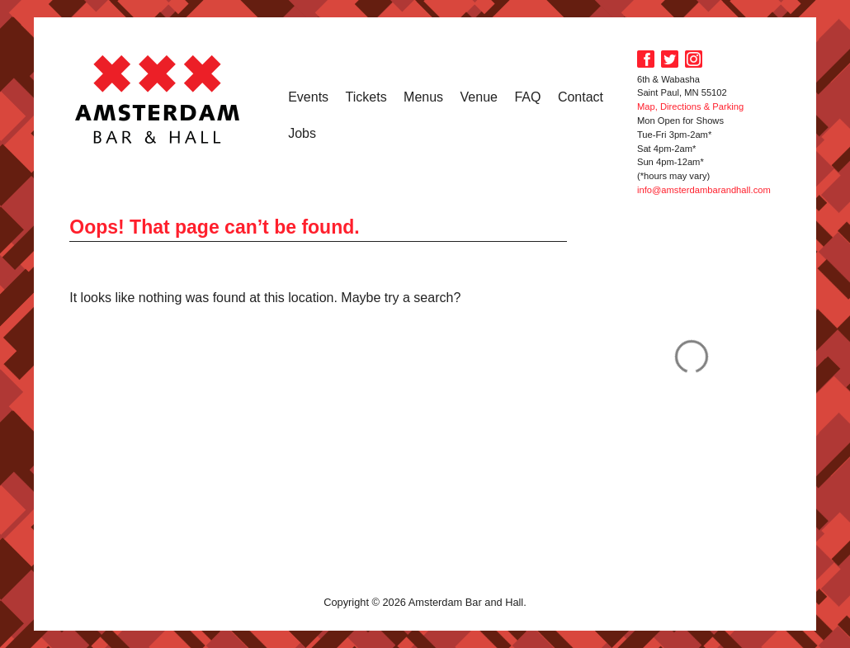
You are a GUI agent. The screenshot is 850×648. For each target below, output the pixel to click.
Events (308, 97)
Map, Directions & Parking (690, 106)
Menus (423, 97)
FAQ (527, 97)
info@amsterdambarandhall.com (704, 190)
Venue (479, 97)
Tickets (366, 97)
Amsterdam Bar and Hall (157, 99)
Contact (580, 97)
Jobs (302, 133)
